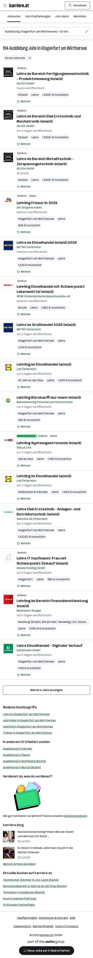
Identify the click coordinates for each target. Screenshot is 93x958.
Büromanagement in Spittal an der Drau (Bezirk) (35, 886)
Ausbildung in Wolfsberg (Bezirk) (24, 761)
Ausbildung (18, 48)
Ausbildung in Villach (16, 755)
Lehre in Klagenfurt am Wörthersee (26, 714)
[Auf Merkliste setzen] (24, 101)
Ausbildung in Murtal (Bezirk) (22, 767)
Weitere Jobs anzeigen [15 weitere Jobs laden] (46, 690)
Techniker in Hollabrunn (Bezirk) (24, 892)
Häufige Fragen (27, 918)
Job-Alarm (62, 16)
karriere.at (43, 873)
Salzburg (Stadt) (29, 622)
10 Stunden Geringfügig (19, 904)
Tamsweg (64, 622)
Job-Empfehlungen (38, 16)
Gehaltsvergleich (75, 816)
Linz (74, 622)
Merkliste (79, 16)
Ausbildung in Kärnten (17, 748)
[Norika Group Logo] (46, 942)
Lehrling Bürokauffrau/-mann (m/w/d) (49, 397)
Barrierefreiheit (43, 926)
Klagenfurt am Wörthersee (64, 48)
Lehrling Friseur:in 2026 (37, 203)
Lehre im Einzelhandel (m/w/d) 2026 (47, 242)
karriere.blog (13, 825)
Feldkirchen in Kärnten (33, 492)
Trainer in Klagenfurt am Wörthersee (27, 733)
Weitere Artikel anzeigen (19, 864)
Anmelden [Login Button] (78, 5)
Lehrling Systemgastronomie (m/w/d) (49, 443)
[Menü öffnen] (5, 5)
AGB (72, 918)
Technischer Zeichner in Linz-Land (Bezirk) (31, 880)
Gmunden (84, 622)
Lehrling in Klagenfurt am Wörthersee (28, 726)
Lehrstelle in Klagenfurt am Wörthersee (29, 720)
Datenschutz (22, 926)
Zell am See (25, 459)
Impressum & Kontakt (53, 918)
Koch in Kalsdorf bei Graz (19, 898)
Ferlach (23, 94)
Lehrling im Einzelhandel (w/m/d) (44, 364)
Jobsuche (13, 16)
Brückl (22, 307)
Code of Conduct (66, 926)
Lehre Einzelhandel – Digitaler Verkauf (49, 645)
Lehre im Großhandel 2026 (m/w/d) (46, 325)
